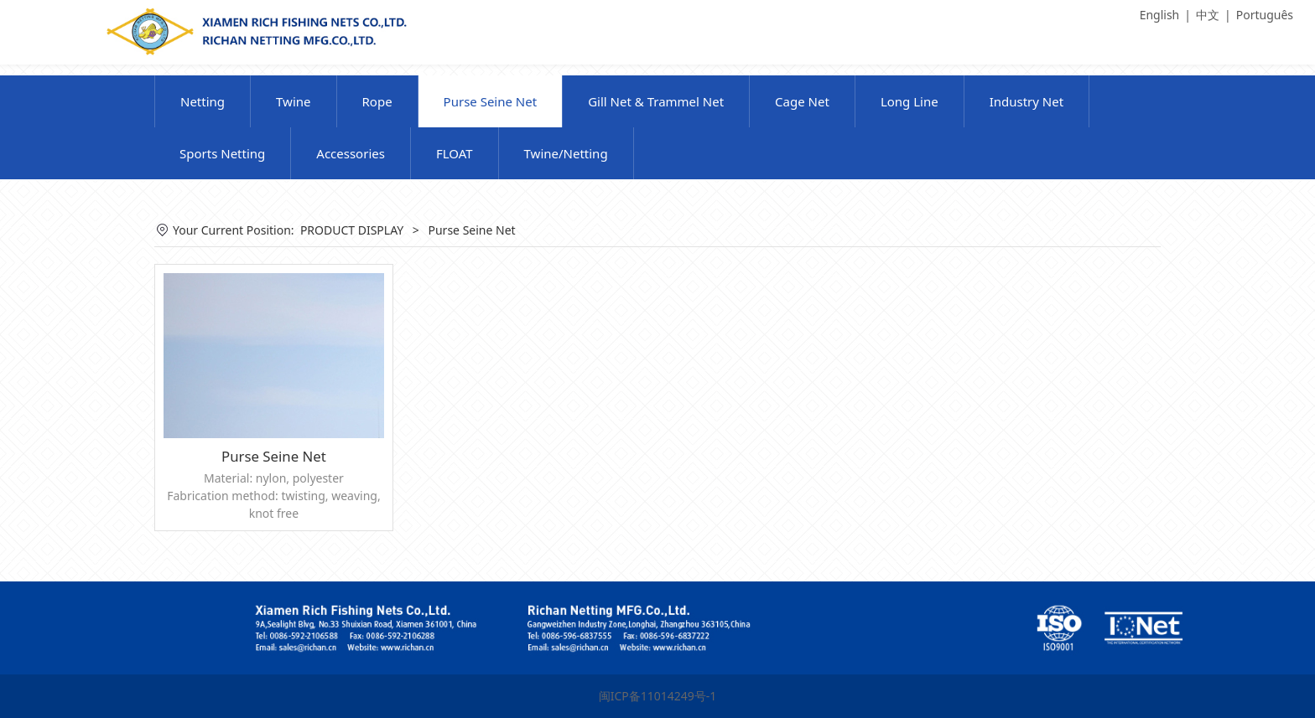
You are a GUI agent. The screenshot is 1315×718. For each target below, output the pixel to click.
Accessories (350, 153)
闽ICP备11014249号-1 (658, 696)
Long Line (909, 101)
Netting (202, 101)
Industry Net (1026, 101)
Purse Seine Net (491, 101)
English (1160, 15)
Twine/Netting (566, 153)
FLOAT (454, 153)
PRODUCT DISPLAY (351, 230)
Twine (293, 101)
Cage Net (802, 101)
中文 (1207, 15)
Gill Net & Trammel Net (656, 101)
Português (1264, 15)
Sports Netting (222, 153)
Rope (377, 101)
